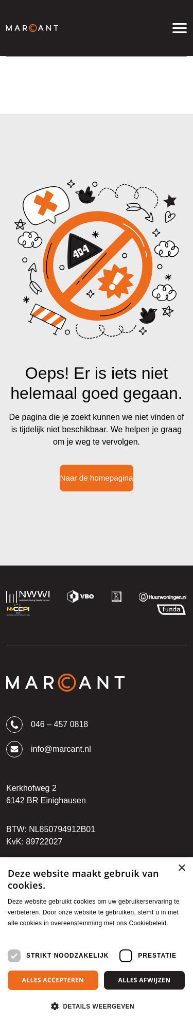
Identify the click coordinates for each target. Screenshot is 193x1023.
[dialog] (96, 940)
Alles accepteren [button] (53, 980)
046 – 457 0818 (47, 724)
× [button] (181, 868)
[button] (96, 1006)
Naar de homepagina (96, 477)
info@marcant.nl (48, 749)
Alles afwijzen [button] (144, 980)
